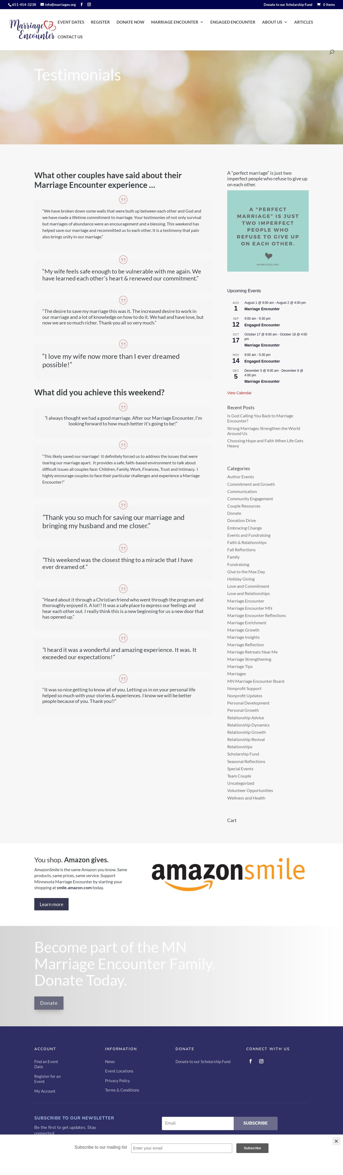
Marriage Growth (243, 629)
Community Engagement (250, 498)
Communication (242, 491)
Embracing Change (244, 527)
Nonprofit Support (244, 688)
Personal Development (248, 702)
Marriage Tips (240, 666)
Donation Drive (241, 520)
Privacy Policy (117, 1080)
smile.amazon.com (74, 887)
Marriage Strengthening (249, 659)
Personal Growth (243, 710)
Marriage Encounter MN (249, 608)
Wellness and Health (246, 797)
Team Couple (239, 775)
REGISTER (100, 22)
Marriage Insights (243, 637)
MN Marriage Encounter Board (255, 681)
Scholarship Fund (243, 753)
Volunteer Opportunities (250, 790)
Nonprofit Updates (244, 695)
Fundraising (238, 564)
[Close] (336, 1141)
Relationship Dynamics (248, 724)
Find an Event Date (46, 1064)
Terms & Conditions (122, 1090)
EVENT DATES (71, 22)
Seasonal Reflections (246, 761)
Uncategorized (240, 783)
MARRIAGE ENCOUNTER (174, 22)
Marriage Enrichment (246, 622)
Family (233, 556)
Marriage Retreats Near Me (252, 651)
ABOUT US (272, 22)
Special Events (240, 768)
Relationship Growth (246, 732)
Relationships (239, 746)
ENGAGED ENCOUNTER (232, 22)
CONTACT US (70, 37)
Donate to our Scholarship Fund (288, 5)
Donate (234, 513)
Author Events (240, 476)
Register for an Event (47, 1079)
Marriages (236, 673)
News (110, 1061)
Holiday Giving (241, 578)
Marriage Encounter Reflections (256, 615)
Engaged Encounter (262, 325)
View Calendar (239, 393)
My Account (44, 1091)
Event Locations (119, 1070)
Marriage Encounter (261, 309)
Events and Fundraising (248, 535)
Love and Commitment (248, 586)
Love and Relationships (248, 593)
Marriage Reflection (245, 644)
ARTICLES (303, 22)
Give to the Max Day (246, 571)
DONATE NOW (130, 22)
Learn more (51, 904)
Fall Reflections (241, 549)
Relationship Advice (245, 717)
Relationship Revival (246, 739)
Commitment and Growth (251, 484)
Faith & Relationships (247, 542)
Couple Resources (243, 505)
